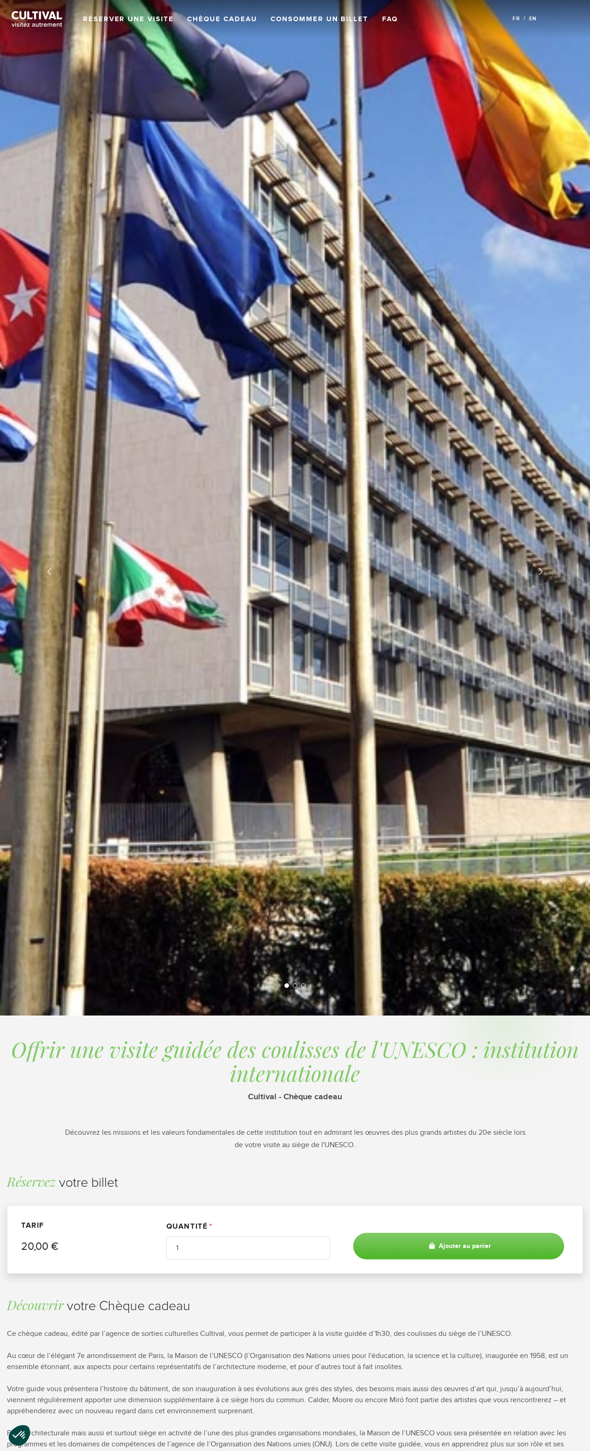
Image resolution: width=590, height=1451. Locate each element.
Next (540, 572)
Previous (50, 572)
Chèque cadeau (222, 19)
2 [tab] (295, 985)
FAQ (390, 19)
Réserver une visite (128, 19)
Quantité (187, 1226)
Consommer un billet (319, 19)
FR (516, 19)
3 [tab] (303, 985)
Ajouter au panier (459, 1246)
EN (533, 19)
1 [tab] (286, 985)
